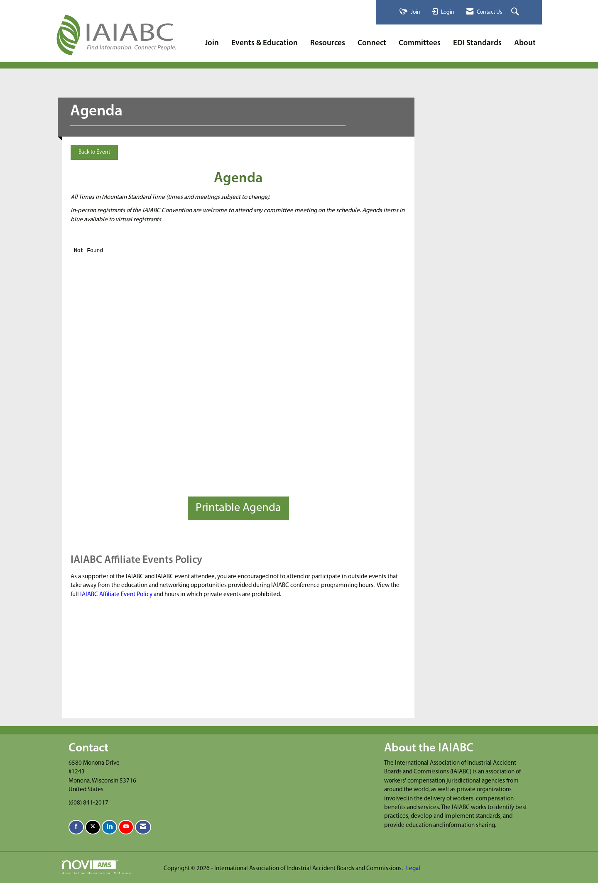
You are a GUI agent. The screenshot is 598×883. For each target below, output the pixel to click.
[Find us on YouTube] (126, 827)
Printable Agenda (238, 508)
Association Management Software (97, 867)
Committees (420, 43)
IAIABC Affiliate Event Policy (116, 595)
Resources (327, 43)
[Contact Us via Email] (143, 827)
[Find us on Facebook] (76, 827)
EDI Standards (477, 43)
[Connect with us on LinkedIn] (109, 827)
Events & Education (264, 43)
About (525, 43)
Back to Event (94, 152)
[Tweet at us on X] (92, 827)
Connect (372, 43)
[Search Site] (516, 12)
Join (212, 43)
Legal (413, 869)
